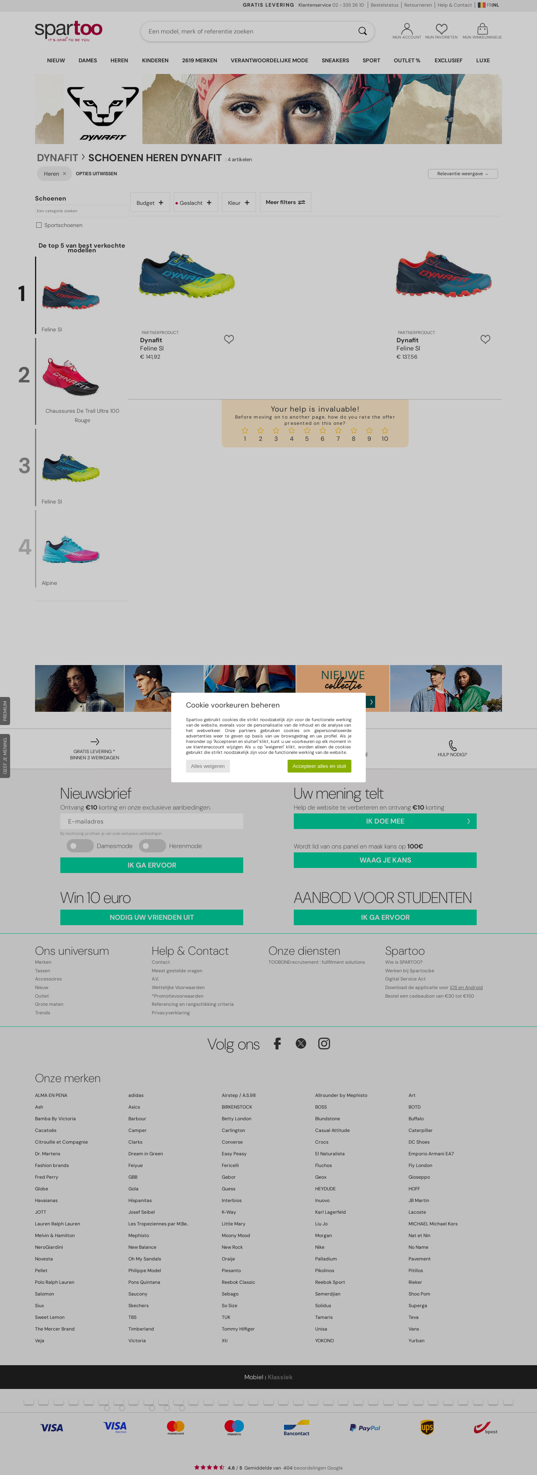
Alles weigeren (208, 766)
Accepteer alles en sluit (319, 766)
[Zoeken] (362, 31)
